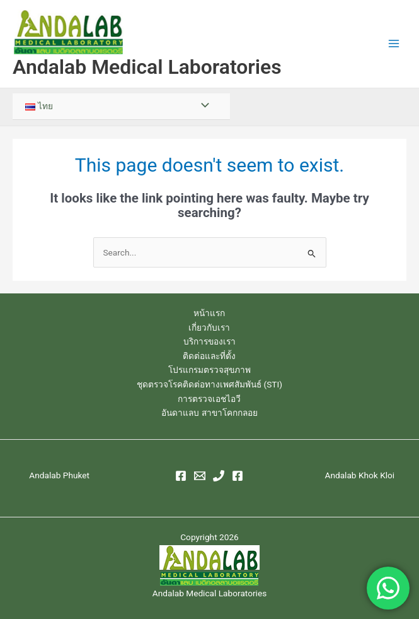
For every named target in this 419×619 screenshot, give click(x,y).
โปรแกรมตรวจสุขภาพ (209, 370)
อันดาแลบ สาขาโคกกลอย (209, 413)
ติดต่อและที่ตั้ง (209, 356)
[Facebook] (181, 475)
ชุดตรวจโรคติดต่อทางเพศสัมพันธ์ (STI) (209, 384)
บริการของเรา (209, 341)
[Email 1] (199, 475)
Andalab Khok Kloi (359, 475)
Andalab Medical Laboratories (147, 67)
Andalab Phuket (59, 475)
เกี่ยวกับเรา (209, 327)
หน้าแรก (209, 313)
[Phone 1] (218, 475)
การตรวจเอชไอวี (209, 399)
